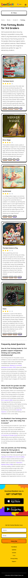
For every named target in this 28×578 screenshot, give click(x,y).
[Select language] (20, 4)
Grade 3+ (15, 20)
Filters (14, 13)
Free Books (14, 546)
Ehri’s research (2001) (7, 400)
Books (9, 20)
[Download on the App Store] (14, 501)
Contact (14, 552)
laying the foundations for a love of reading (12, 457)
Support (14, 561)
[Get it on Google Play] (14, 509)
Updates (14, 549)
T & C (14, 555)
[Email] (14, 536)
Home (3, 20)
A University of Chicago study (9, 435)
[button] (26, 4)
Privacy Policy (14, 558)
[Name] (14, 530)
